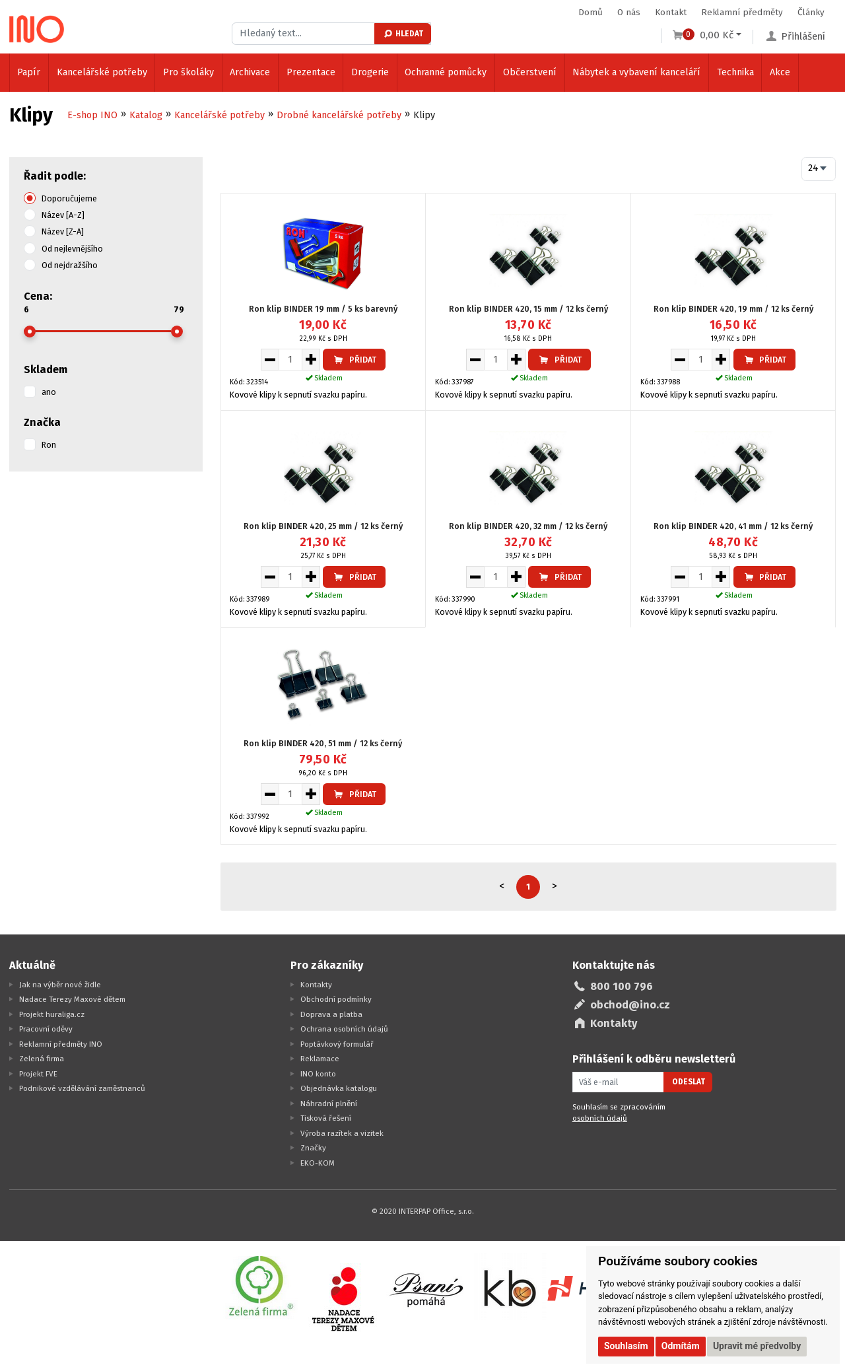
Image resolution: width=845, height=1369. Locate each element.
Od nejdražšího (70, 265)
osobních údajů (599, 1118)
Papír (28, 72)
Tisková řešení (325, 1118)
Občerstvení (530, 72)
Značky (313, 1147)
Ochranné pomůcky (446, 72)
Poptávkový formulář (337, 1044)
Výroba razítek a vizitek (342, 1133)
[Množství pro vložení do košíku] (290, 359)
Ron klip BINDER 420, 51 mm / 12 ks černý (323, 743)
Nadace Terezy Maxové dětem (72, 999)
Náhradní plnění (328, 1103)
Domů (590, 12)
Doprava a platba (331, 1014)
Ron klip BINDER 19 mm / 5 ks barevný (323, 309)
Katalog (145, 115)
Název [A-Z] (63, 215)
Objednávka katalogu (338, 1088)
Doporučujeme (69, 198)
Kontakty (316, 984)
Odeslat (688, 1081)
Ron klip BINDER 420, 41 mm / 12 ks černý (733, 526)
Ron (49, 445)
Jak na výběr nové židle (60, 984)
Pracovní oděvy (46, 1029)
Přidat (354, 360)
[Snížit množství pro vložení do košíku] (270, 359)
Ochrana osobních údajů (344, 1029)
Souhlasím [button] (626, 1346)
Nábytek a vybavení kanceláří (636, 72)
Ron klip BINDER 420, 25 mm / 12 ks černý (323, 526)
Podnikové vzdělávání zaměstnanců (82, 1088)
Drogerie (370, 72)
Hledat (403, 33)
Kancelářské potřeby (102, 72)
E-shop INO (92, 115)
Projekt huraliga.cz (51, 1014)
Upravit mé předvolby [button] (757, 1346)
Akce (780, 72)
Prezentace (311, 72)
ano (49, 392)
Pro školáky (188, 72)
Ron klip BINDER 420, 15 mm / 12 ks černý (528, 309)
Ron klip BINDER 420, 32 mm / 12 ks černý (528, 526)
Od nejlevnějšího (72, 249)
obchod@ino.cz (630, 1005)
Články (811, 12)
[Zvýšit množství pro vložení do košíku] (311, 359)
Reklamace (319, 1058)
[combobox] (818, 169)
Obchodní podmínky (336, 999)
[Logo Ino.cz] (37, 29)
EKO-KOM (317, 1163)
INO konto (318, 1073)
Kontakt (671, 12)
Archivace (250, 72)
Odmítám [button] (680, 1346)
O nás (628, 12)
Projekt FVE (38, 1073)
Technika (735, 72)
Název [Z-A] (63, 231)
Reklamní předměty (742, 12)
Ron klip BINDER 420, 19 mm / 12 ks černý (733, 309)
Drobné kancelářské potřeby (339, 115)
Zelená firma (41, 1058)
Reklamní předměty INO (60, 1044)
